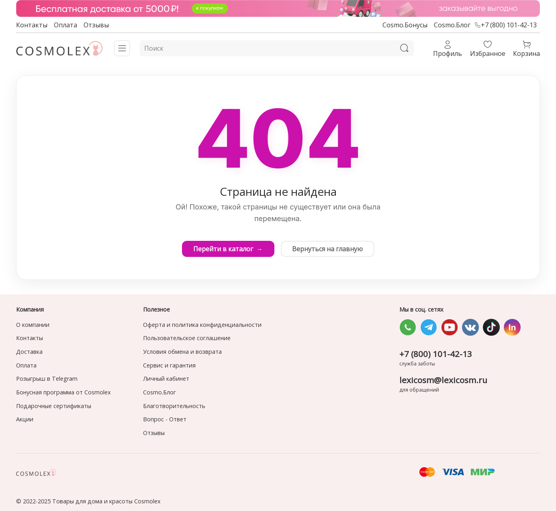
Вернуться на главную (328, 248)
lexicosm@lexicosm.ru (443, 380)
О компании (32, 324)
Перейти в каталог (227, 248)
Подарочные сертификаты (53, 406)
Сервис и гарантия (169, 365)
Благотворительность (174, 406)
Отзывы (96, 25)
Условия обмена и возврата (182, 351)
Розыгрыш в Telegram (47, 378)
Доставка (29, 351)
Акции (24, 419)
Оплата (65, 25)
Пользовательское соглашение (187, 338)
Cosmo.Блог (452, 25)
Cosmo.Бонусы (404, 25)
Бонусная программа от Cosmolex (63, 392)
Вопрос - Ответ (164, 419)
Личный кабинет (166, 378)
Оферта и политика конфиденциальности (202, 324)
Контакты (31, 25)
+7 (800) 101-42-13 (505, 25)
